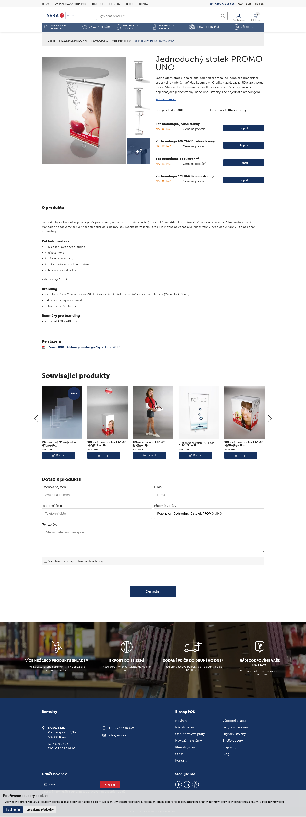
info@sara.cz (117, 736)
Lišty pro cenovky (235, 728)
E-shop (52, 40)
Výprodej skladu (234, 721)
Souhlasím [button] (13, 809)
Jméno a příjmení (54, 488)
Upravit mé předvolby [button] (40, 809)
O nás (45, 4)
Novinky (181, 721)
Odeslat (153, 592)
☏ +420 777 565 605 (222, 3)
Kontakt (145, 4)
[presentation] (153, 576)
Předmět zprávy (165, 507)
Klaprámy (229, 748)
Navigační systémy (188, 741)
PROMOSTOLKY (103, 40)
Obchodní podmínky (106, 4)
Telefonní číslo (52, 507)
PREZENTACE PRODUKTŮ (75, 40)
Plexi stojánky (185, 748)
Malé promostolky (127, 40)
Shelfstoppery (233, 741)
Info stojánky (184, 728)
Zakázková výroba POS (70, 4)
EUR (248, 3)
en (262, 3)
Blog (129, 4)
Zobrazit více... (167, 99)
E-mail (158, 488)
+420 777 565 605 (121, 728)
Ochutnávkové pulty (190, 735)
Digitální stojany (234, 735)
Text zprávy (49, 525)
